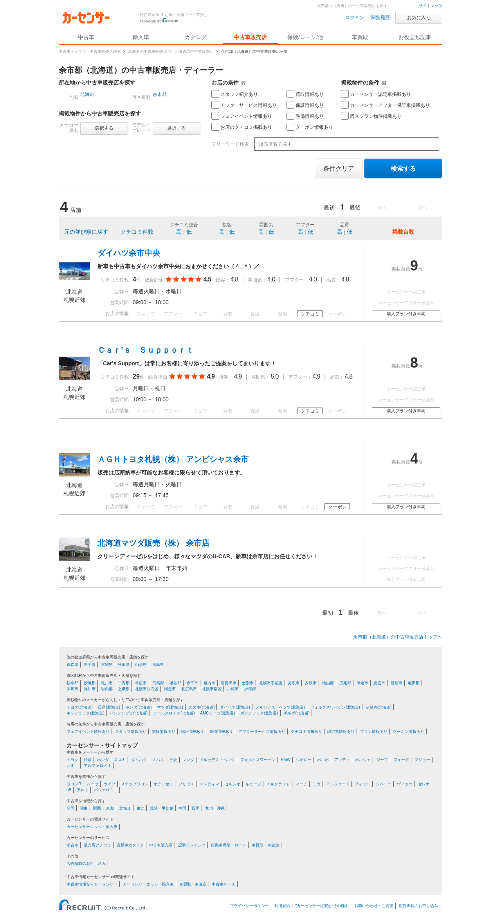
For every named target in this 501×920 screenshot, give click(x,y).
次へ (422, 207)
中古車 (72, 845)
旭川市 (90, 689)
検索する (403, 168)
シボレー (304, 760)
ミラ (317, 784)
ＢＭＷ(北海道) (379, 707)
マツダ (188, 760)
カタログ (196, 37)
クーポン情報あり (310, 127)
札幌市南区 (212, 689)
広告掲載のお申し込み (86, 863)
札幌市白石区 (147, 689)
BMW (285, 760)
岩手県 (90, 664)
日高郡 (158, 683)
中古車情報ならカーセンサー (92, 884)
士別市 (248, 683)
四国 (196, 808)
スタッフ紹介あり (234, 94)
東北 (140, 808)
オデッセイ (163, 784)
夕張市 (311, 683)
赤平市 (192, 683)
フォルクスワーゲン (258, 760)
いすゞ (72, 765)
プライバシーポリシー (249, 906)
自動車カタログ (130, 845)
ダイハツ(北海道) (235, 707)
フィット (362, 784)
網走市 (170, 689)
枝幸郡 (72, 683)
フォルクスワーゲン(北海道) (335, 707)
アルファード (338, 784)
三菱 (173, 760)
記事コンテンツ (191, 845)
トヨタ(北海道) (80, 707)
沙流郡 (90, 683)
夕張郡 (250, 689)
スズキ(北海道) (202, 707)
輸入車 (141, 37)
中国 (182, 808)
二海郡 (124, 683)
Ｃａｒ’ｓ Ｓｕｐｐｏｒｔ (145, 350)
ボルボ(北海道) (296, 713)
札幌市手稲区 (271, 683)
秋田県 (124, 664)
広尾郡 (345, 683)
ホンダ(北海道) (139, 707)
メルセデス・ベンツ (217, 760)
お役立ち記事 (414, 37)
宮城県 (107, 664)
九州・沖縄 (215, 808)
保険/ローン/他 (305, 37)
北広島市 (189, 689)
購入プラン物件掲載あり (371, 116)
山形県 (141, 664)
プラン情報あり (373, 731)
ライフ (109, 784)
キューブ (253, 784)
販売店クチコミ (97, 845)
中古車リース (223, 884)
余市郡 (160, 94)
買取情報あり (305, 94)
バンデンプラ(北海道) (129, 713)
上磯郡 (124, 689)
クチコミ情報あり (306, 731)
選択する (104, 128)
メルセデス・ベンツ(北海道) (280, 707)
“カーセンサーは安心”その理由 (322, 906)
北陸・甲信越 (161, 808)
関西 (97, 808)
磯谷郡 (175, 683)
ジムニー (383, 784)
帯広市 (141, 683)
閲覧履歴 (380, 17)
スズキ (120, 760)
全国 (70, 808)
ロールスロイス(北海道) (174, 713)
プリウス (186, 784)
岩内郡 (107, 689)
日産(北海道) (109, 707)
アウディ (342, 760)
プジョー (422, 760)
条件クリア (338, 168)
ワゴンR (74, 784)
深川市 (72, 689)
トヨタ (72, 760)
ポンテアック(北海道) (259, 713)
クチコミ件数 (137, 232)
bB (69, 790)
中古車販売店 (250, 37)
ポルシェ (363, 760)
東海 (110, 808)
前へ (382, 207)
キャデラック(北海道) (86, 713)
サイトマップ (430, 6)
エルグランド (278, 784)
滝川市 (107, 683)
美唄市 (293, 683)
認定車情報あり (341, 731)
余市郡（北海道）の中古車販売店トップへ (397, 637)
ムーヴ (92, 784)
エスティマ (209, 784)
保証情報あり (305, 105)
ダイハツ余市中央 (128, 253)
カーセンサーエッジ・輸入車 (92, 826)
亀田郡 (414, 683)
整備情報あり (305, 116)
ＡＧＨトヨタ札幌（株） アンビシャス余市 (173, 459)
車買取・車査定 (265, 845)
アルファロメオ (97, 765)
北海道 (87, 94)
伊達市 (362, 683)
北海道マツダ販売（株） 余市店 (153, 543)
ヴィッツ (405, 784)
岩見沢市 (228, 683)
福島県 (158, 664)
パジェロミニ (105, 790)
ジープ (382, 760)
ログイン (354, 17)
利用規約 (282, 906)
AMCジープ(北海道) (217, 713)
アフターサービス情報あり (244, 105)
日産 (88, 760)
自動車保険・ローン (228, 845)
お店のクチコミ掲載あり (241, 127)
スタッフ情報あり (130, 731)
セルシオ (232, 784)
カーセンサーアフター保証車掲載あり (385, 105)
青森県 (72, 664)
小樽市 (233, 689)
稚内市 (209, 683)
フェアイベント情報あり (241, 116)
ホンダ (103, 760)
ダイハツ (139, 760)
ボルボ (323, 760)
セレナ (424, 784)
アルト (82, 790)
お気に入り (419, 17)
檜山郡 (328, 683)
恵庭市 (379, 683)
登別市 (396, 683)
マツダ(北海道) (170, 707)
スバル (158, 760)
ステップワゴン (134, 784)
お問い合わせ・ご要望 (373, 906)
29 (136, 376)
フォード (401, 760)
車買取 (360, 37)
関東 (84, 808)
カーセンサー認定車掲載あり (376, 94)
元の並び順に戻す (86, 232)
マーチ (301, 784)
